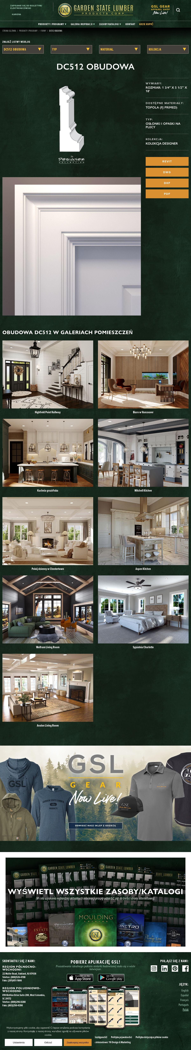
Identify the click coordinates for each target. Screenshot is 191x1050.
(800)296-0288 (18, 1002)
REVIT (167, 161)
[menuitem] (162, 10)
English (185, 990)
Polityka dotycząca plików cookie (152, 1037)
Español (185, 995)
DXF (167, 183)
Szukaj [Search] (178, 10)
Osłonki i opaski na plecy (163, 125)
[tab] (52, 24)
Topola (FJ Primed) (161, 107)
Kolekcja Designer (162, 143)
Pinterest (175, 968)
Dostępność (100, 1037)
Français (184, 1000)
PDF (167, 194)
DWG (167, 172)
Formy (43, 30)
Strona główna (9, 30)
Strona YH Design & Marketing (110, 1042)
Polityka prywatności (121, 1037)
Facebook (185, 968)
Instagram (154, 968)
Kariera (16, 14)
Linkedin (164, 968)
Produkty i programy (28, 30)
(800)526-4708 (18, 977)
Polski (186, 1009)
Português (184, 1004)
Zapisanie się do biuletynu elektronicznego (26, 7)
